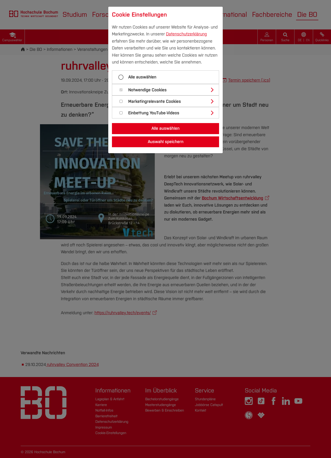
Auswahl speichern (165, 141)
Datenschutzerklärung (186, 34)
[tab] (167, 90)
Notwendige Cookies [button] (147, 90)
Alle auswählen (142, 77)
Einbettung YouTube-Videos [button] (153, 113)
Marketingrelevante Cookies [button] (154, 101)
